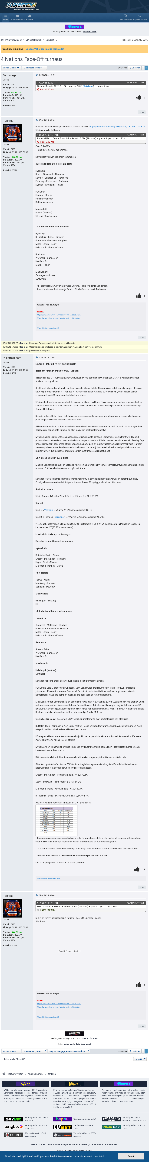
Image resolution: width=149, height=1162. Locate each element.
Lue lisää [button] (99, 1156)
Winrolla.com (91, 1038)
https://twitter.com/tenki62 (48, 328)
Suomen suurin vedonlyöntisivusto (48, 878)
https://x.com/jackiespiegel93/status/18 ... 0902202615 (117, 126)
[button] (134, 68)
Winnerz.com (89, 31)
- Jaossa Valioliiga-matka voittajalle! (44, 49)
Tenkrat (8, 120)
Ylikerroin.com (12, 358)
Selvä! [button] (131, 1156)
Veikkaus (88, 86)
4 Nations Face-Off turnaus (32, 59)
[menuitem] (18, 17)
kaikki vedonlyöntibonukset (77, 1044)
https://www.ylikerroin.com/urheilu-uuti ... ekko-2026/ (58, 318)
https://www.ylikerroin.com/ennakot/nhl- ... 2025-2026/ (59, 315)
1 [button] (142, 68)
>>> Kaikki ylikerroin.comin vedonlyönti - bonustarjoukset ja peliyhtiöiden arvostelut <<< (74, 1144)
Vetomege (9, 75)
